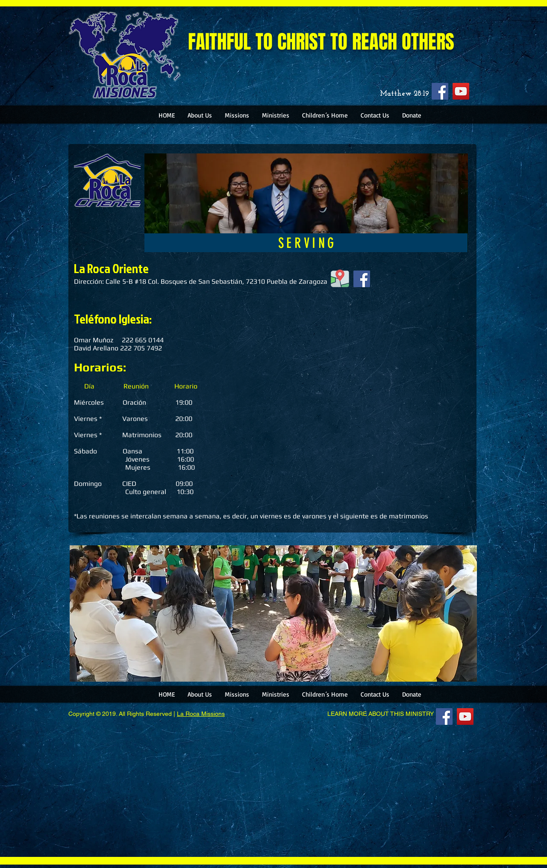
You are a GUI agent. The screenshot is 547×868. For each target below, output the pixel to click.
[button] (199, 115)
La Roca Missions (201, 713)
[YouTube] (461, 91)
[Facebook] (440, 91)
